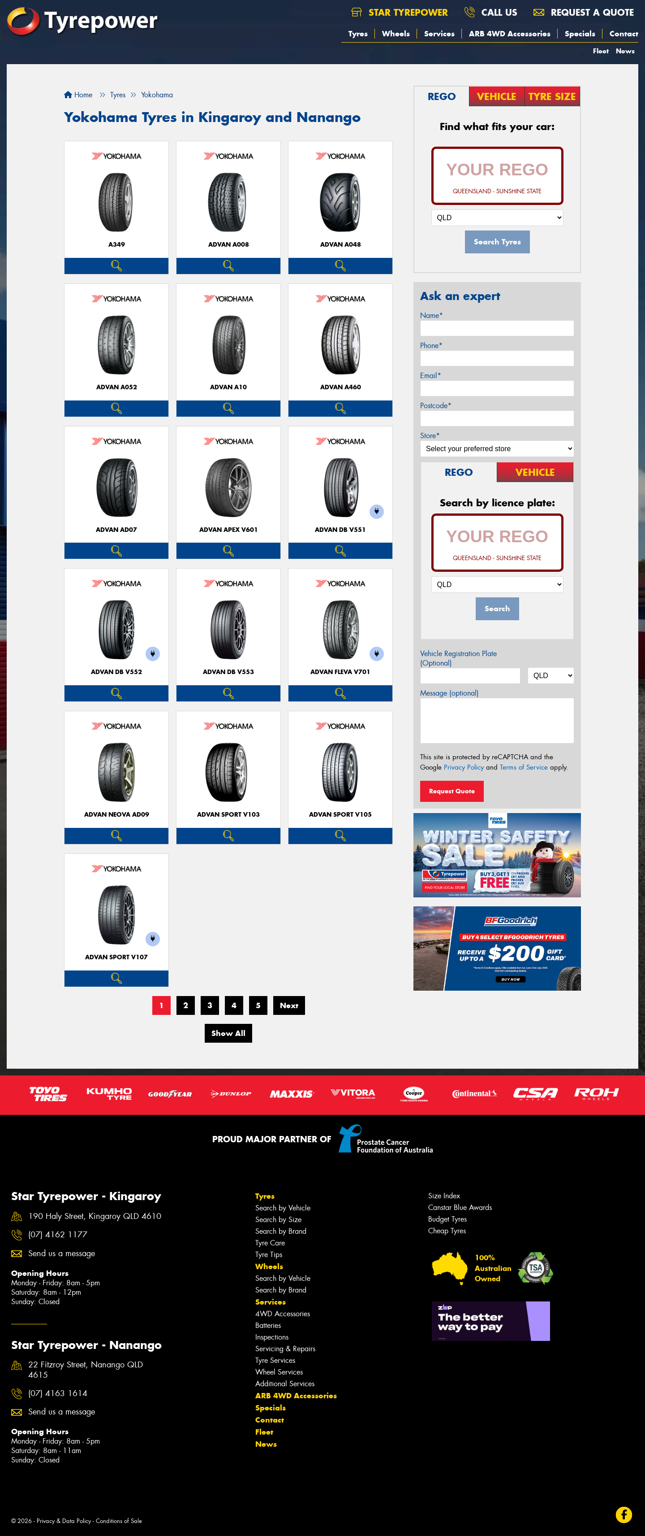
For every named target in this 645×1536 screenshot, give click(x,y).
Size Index (444, 1196)
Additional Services (284, 1383)
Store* (430, 435)
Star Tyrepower (399, 12)
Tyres (358, 34)
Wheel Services (279, 1372)
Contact (624, 34)
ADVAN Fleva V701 (340, 672)
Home (78, 95)
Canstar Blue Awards (460, 1207)
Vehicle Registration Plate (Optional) (458, 658)
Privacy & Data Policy (64, 1521)
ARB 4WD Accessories (509, 34)
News (625, 51)
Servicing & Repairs (285, 1348)
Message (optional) (449, 693)
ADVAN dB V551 (340, 530)
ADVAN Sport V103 (228, 814)
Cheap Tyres (447, 1231)
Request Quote (452, 791)
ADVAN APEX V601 (228, 530)
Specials (580, 34)
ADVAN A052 (116, 387)
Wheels (396, 34)
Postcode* (436, 405)
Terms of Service (524, 767)
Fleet (601, 51)
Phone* (431, 345)
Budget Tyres (447, 1219)
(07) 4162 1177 (57, 1235)
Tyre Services (275, 1360)
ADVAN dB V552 (116, 672)
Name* (431, 315)
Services (439, 34)
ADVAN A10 (228, 387)
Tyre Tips (268, 1254)
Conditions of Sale (119, 1521)
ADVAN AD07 (116, 530)
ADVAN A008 (228, 244)
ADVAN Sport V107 (116, 957)
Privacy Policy (464, 767)
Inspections (271, 1337)
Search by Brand (280, 1231)
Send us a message (61, 1254)
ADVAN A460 (340, 387)
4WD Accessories (282, 1313)
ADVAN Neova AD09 (116, 814)
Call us (490, 12)
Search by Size (278, 1219)
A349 (116, 244)
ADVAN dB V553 (228, 672)
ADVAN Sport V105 (340, 814)
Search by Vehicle (282, 1208)
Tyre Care (270, 1243)
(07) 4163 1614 (57, 1393)
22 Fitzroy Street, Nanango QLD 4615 (85, 1370)
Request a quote (583, 12)
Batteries (268, 1325)
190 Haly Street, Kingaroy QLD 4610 (94, 1216)
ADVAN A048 (340, 244)
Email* (430, 375)
